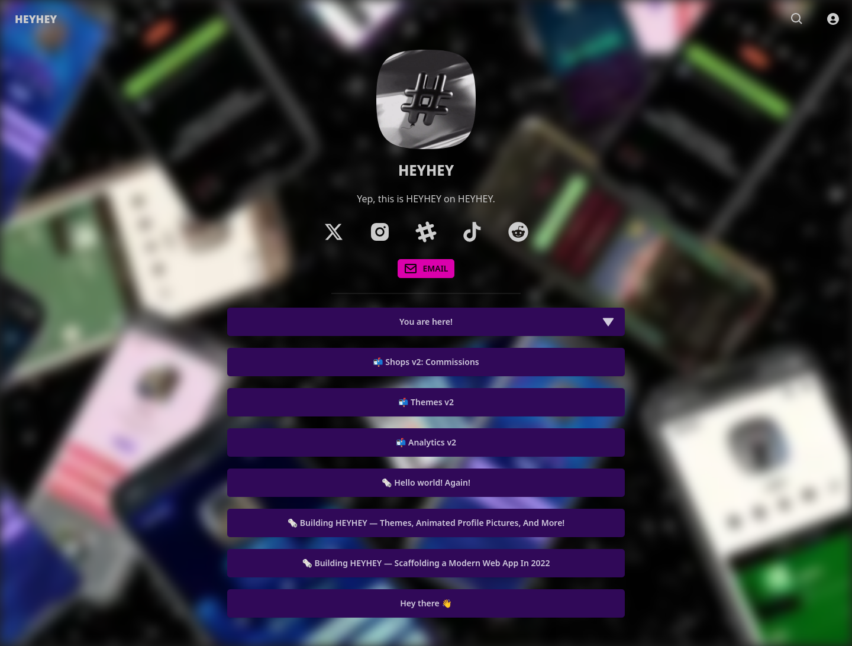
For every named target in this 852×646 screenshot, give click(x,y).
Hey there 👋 (426, 603)
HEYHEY (36, 19)
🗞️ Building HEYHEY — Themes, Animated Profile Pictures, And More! (426, 522)
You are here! (507, 321)
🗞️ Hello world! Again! (426, 482)
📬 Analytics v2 (426, 442)
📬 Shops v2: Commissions (426, 361)
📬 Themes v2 (426, 402)
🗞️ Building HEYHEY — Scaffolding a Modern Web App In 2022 (426, 563)
